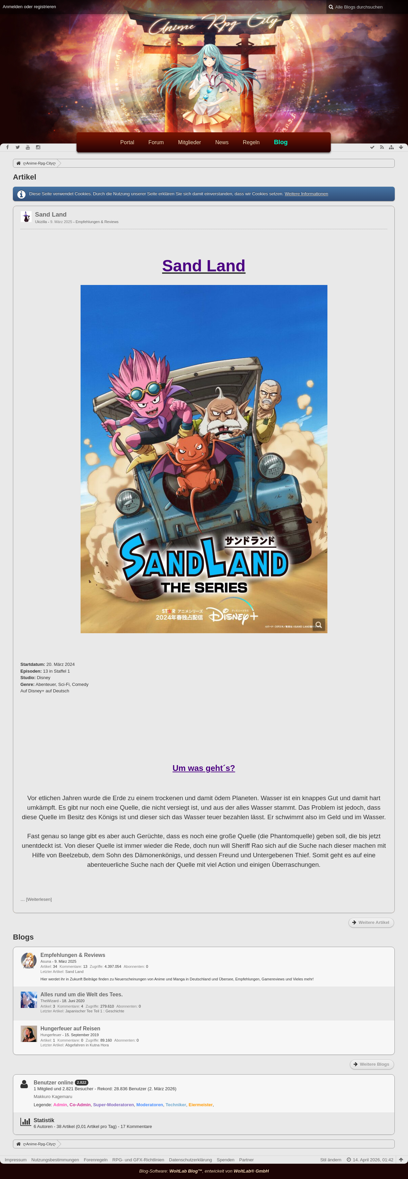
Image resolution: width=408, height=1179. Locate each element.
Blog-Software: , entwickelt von (204, 1171)
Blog (281, 142)
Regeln (251, 142)
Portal (127, 142)
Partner (246, 1159)
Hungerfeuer (50, 1035)
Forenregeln (96, 1159)
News (221, 142)
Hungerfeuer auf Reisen (70, 1028)
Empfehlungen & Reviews (97, 222)
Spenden (226, 1159)
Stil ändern (330, 1159)
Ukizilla (41, 222)
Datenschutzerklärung (190, 1159)
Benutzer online (53, 1082)
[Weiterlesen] (39, 899)
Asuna (45, 961)
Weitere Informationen (306, 193)
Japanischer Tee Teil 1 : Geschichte (94, 1011)
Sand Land (51, 214)
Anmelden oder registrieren (29, 6)
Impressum (16, 1159)
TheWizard (49, 1001)
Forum (156, 142)
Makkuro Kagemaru (53, 1096)
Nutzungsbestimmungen (55, 1159)
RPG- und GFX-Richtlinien (138, 1159)
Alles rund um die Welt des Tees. (81, 994)
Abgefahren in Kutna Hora (87, 1045)
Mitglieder (189, 142)
